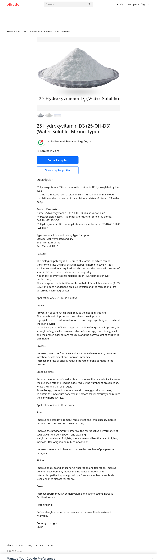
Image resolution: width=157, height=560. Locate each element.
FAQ (30, 545)
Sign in (145, 4)
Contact (20, 545)
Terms (50, 545)
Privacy (39, 545)
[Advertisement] (78, 19)
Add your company (128, 4)
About (10, 545)
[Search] (65, 4)
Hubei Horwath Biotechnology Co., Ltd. (70, 141)
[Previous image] (43, 74)
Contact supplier (57, 160)
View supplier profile (57, 170)
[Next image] (114, 74)
